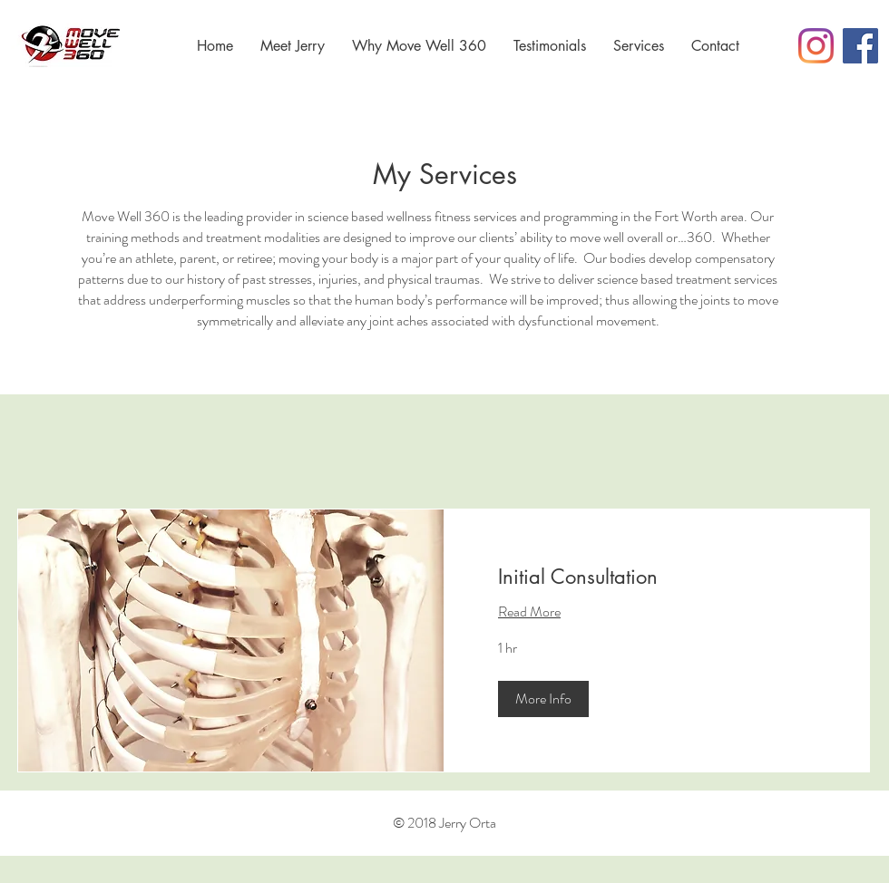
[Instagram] (816, 45)
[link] (656, 577)
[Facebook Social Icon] (860, 45)
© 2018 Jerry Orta (444, 822)
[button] (543, 699)
